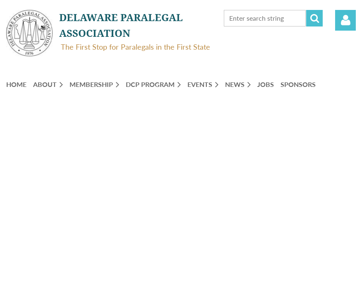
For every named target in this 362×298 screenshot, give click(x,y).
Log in (345, 20)
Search (314, 18)
